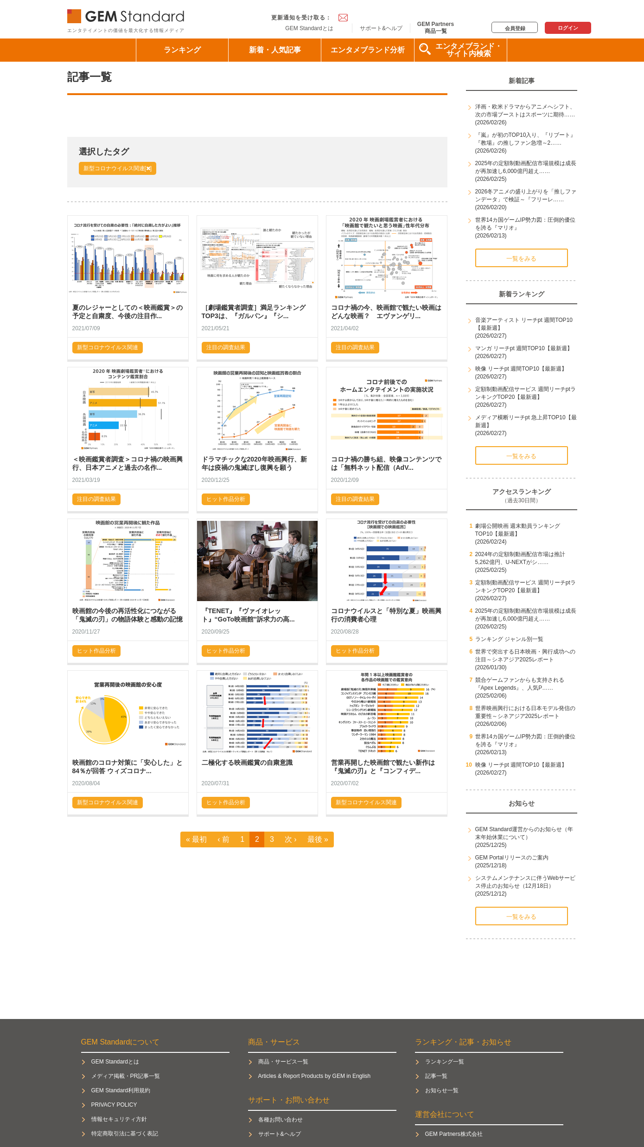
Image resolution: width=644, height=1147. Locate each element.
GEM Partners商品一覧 (435, 27)
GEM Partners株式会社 (454, 1134)
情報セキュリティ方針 (119, 1119)
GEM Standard (127, 14)
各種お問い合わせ (280, 1119)
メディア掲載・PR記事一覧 (125, 1076)
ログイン (568, 28)
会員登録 (515, 28)
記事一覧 (436, 1076)
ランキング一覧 (444, 1061)
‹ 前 (223, 839)
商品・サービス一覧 (283, 1061)
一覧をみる (521, 258)
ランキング (182, 50)
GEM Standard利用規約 (120, 1090)
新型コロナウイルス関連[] (117, 168)
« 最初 (196, 839)
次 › (291, 839)
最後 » (317, 839)
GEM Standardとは (309, 28)
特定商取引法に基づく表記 (124, 1133)
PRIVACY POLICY (114, 1105)
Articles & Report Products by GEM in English (314, 1076)
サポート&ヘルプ (381, 28)
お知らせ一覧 (442, 1090)
